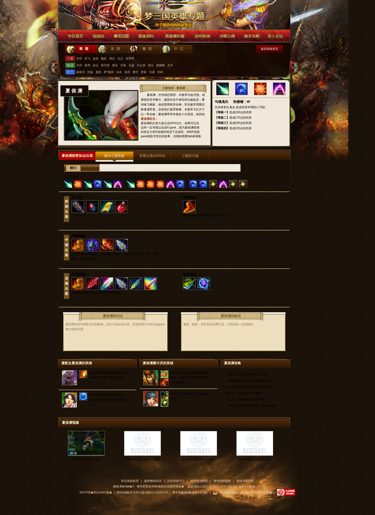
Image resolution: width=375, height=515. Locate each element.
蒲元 (151, 65)
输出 (73, 168)
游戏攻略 (227, 36)
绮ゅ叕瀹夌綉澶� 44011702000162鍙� (246, 492)
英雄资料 (146, 36)
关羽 (79, 58)
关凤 (123, 65)
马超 (131, 65)
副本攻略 (252, 36)
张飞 (87, 58)
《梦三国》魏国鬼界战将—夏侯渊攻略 (251, 406)
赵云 (95, 65)
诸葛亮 (80, 72)
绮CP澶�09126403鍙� (96, 492)
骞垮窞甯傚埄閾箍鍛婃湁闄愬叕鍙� (160, 486)
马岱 (79, 65)
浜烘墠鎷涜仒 (176, 481)
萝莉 (144, 72)
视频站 (98, 36)
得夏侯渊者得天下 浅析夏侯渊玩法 (248, 380)
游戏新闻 (202, 36)
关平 (170, 65)
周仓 (112, 58)
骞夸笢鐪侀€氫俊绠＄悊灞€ (189, 492)
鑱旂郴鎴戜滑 (153, 481)
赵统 (95, 58)
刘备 (90, 72)
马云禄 (141, 65)
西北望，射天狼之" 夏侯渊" (243, 393)
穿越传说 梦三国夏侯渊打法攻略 (247, 374)
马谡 (152, 72)
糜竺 (135, 72)
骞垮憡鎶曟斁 (222, 481)
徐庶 (127, 72)
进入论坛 (276, 36)
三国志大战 (190, 156)
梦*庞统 (109, 72)
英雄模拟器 (175, 36)
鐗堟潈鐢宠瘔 (245, 481)
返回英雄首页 (269, 49)
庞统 (98, 72)
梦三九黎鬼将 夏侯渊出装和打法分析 (250, 387)
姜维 (87, 65)
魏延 (104, 58)
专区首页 (75, 36)
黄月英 (105, 65)
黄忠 (115, 65)
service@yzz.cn (249, 486)
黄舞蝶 (160, 65)
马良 (119, 72)
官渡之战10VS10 (152, 156)
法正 (120, 58)
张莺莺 (130, 58)
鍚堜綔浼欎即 (199, 481)
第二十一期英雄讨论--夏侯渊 (244, 399)
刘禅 (160, 72)
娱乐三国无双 (114, 156)
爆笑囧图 (121, 36)
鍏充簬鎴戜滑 (130, 481)
